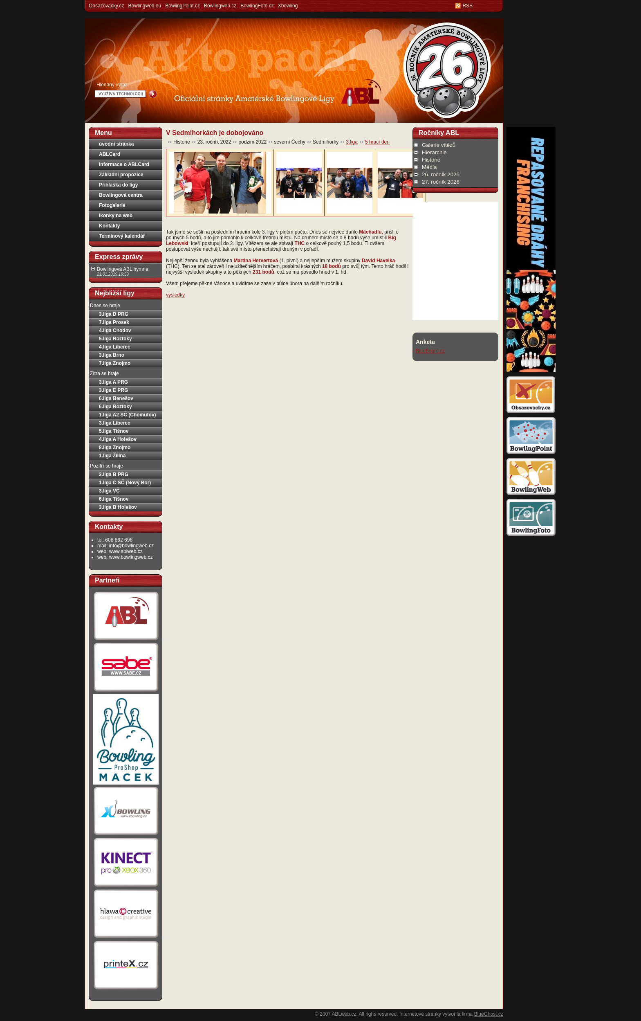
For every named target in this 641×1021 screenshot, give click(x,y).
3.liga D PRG (113, 314)
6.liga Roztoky (115, 406)
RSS (467, 6)
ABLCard (109, 154)
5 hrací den (377, 142)
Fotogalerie (112, 205)
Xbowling (288, 6)
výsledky (175, 295)
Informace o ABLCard (124, 164)
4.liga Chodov (115, 330)
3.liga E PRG (113, 390)
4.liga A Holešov (118, 439)
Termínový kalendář (122, 236)
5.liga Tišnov (113, 431)
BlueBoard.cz (430, 351)
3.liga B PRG (113, 474)
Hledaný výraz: (112, 85)
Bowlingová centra (121, 195)
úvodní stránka (116, 144)
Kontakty (109, 226)
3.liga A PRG (113, 382)
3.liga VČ (109, 491)
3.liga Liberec (114, 423)
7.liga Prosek (114, 322)
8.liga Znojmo (114, 447)
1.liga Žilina (112, 456)
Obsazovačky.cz (106, 6)
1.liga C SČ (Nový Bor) (125, 483)
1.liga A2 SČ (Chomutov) (127, 415)
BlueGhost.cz (488, 1014)
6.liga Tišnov (113, 499)
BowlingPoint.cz (182, 6)
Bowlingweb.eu (144, 6)
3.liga (352, 142)
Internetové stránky (420, 1014)
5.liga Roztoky (115, 339)
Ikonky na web (115, 215)
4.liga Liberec (114, 347)
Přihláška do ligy (118, 185)
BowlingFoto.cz (256, 6)
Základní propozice (121, 175)
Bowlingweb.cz (220, 6)
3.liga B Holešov (118, 507)
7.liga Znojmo (114, 363)
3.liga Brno (111, 355)
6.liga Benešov (116, 398)
